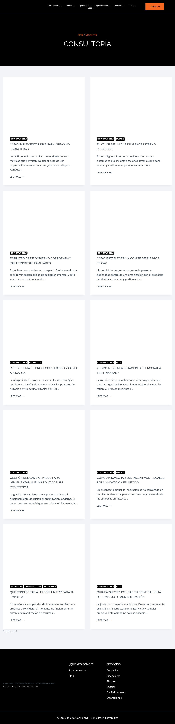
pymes (120, 139)
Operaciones (114, 697)
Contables (113, 670)
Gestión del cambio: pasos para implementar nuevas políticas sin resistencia (39, 487)
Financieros (113, 675)
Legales (111, 686)
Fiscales (111, 681)
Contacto (155, 7)
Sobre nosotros (77, 670)
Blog (71, 675)
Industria (35, 367)
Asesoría (16, 591)
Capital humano (116, 692)
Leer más (17, 176)
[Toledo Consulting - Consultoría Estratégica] (24, 7)
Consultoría (18, 139)
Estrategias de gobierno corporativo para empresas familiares (35, 262)
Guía (119, 367)
